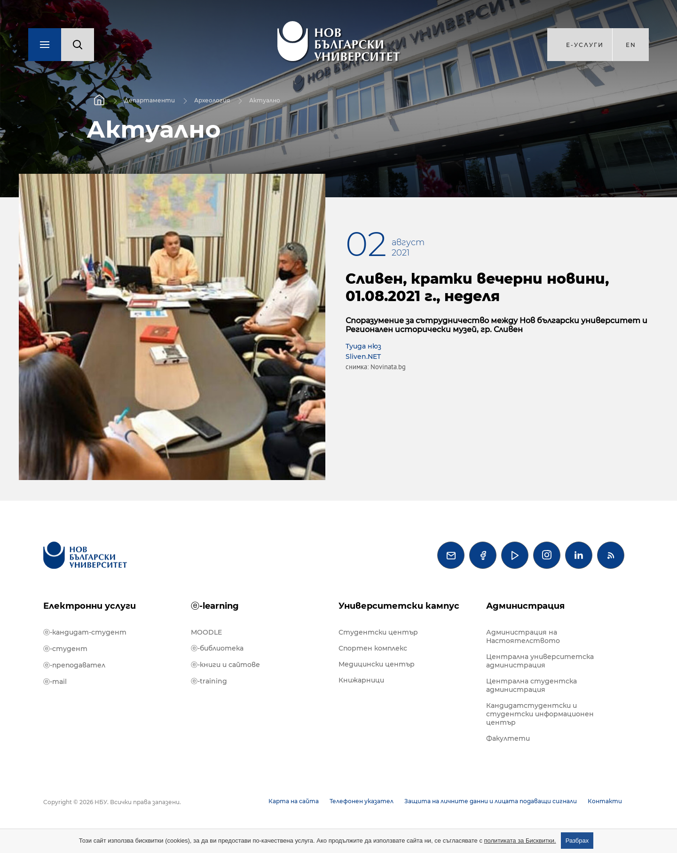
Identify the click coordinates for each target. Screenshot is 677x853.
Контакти (605, 801)
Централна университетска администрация (540, 660)
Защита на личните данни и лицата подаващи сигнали (490, 801)
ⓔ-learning (215, 606)
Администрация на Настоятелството (523, 636)
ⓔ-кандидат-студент (84, 632)
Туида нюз (363, 346)
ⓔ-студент (65, 648)
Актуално (264, 100)
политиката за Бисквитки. (520, 840)
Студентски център (378, 632)
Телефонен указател (362, 801)
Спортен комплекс (372, 648)
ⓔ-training (209, 681)
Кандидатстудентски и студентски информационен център (540, 714)
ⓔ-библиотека (217, 648)
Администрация (525, 606)
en (631, 44)
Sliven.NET (363, 356)
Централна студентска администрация (531, 685)
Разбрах (577, 840)
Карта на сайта (293, 801)
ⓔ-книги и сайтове (225, 664)
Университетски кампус (398, 606)
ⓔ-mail (55, 681)
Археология (212, 100)
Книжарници (361, 680)
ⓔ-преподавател (74, 665)
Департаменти (149, 100)
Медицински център (376, 664)
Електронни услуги (89, 606)
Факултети (508, 738)
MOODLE (206, 632)
